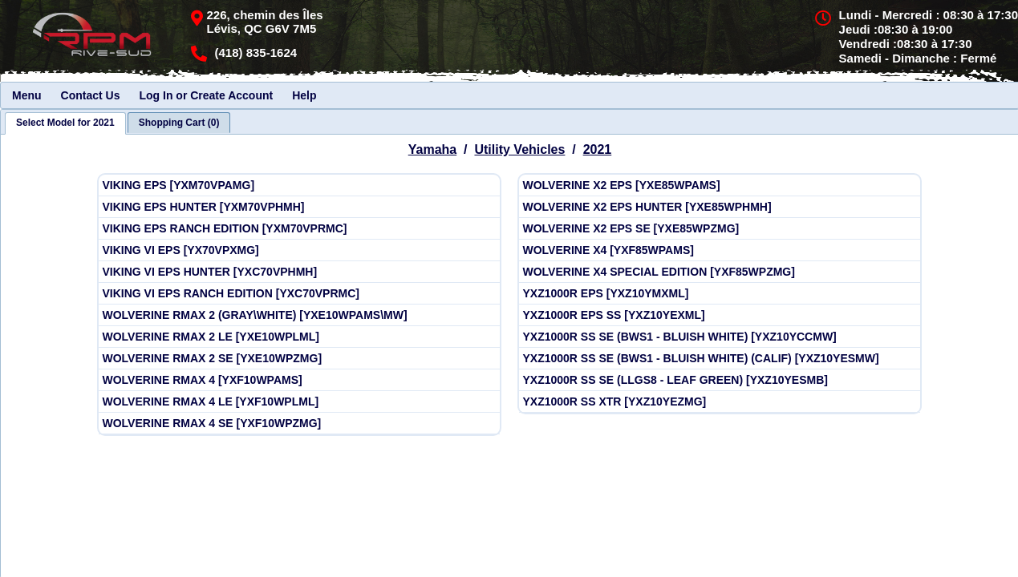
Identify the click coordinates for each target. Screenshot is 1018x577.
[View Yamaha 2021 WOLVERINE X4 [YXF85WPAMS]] (719, 250)
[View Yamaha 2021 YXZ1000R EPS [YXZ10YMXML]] (719, 294)
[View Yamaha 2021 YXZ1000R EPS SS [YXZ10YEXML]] (719, 315)
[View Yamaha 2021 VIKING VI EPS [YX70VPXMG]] (299, 250)
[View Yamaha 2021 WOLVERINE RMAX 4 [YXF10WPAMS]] (299, 380)
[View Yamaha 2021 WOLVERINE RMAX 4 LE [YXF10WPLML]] (299, 402)
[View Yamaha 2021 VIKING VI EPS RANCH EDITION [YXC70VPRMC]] (299, 294)
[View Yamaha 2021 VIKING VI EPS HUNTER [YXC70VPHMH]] (299, 272)
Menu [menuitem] (27, 95)
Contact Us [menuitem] (90, 95)
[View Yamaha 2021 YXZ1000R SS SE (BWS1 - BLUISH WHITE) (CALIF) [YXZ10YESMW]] (719, 358)
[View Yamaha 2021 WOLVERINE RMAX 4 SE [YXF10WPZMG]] (299, 423)
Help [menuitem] (304, 95)
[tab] (65, 123)
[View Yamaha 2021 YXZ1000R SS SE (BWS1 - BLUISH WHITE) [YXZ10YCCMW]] (719, 337)
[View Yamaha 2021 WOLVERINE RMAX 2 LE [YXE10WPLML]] (299, 337)
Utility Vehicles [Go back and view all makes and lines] (519, 149)
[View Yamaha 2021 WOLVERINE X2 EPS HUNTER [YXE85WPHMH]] (719, 207)
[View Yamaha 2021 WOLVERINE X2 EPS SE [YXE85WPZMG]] (719, 229)
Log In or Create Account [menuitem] (206, 95)
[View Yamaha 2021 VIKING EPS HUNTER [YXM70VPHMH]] (299, 207)
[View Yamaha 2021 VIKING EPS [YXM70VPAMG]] (299, 185)
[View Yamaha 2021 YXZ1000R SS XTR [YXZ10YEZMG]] (719, 402)
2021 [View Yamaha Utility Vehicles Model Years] (597, 149)
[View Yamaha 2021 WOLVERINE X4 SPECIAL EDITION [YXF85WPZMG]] (719, 272)
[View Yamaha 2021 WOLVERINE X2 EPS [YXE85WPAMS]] (719, 185)
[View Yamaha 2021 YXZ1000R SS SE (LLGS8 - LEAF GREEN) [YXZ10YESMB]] (719, 380)
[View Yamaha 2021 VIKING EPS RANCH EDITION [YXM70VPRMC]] (299, 229)
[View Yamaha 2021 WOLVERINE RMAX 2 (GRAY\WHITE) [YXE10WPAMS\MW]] (299, 315)
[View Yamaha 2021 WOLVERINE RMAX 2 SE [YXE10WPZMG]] (299, 358)
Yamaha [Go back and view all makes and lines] (432, 149)
